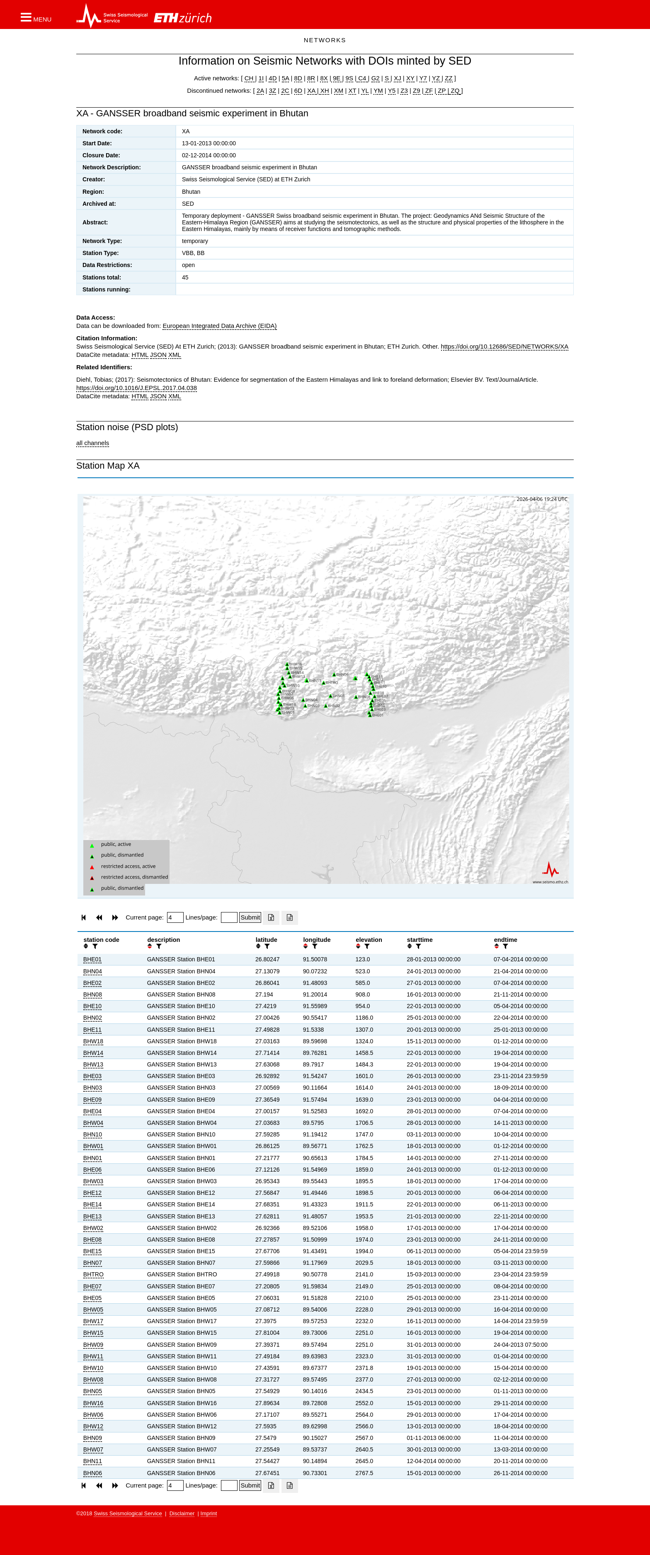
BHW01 (93, 1146)
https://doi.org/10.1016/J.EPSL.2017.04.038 (136, 387)
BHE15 (92, 1251)
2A (260, 90)
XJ (397, 78)
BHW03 (93, 1181)
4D (272, 78)
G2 (375, 78)
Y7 (423, 78)
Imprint (209, 1513)
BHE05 (92, 1298)
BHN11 (92, 1461)
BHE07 (92, 1286)
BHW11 (93, 1356)
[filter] (94, 946)
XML (174, 354)
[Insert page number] (175, 917)
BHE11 (92, 1029)
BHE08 (92, 1239)
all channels (92, 442)
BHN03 (92, 1087)
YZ (436, 78)
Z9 (416, 90)
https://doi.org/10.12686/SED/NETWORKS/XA (505, 346)
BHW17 (93, 1321)
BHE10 (92, 1006)
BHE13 (92, 1216)
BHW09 (93, 1344)
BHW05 (93, 1309)
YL (365, 90)
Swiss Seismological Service (128, 1513)
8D (298, 78)
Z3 (404, 90)
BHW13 (93, 1064)
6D (298, 90)
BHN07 (92, 1262)
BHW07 (93, 1449)
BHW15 (93, 1332)
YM (378, 90)
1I (261, 78)
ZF (428, 90)
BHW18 (93, 1041)
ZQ (454, 90)
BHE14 (92, 1204)
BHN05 (92, 1391)
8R (311, 78)
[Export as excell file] (271, 918)
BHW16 (93, 1403)
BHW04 (93, 1122)
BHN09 (92, 1438)
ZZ (448, 78)
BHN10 (92, 1134)
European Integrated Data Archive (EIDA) (219, 325)
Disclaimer (182, 1513)
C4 (362, 78)
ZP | (442, 90)
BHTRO (93, 1274)
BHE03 (92, 1076)
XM (339, 90)
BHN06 (92, 1473)
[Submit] (250, 917)
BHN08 (92, 994)
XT (353, 90)
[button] (36, 17)
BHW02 (93, 1228)
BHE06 (92, 1169)
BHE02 (92, 983)
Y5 (391, 90)
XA (312, 90)
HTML (139, 354)
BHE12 (92, 1192)
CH (250, 78)
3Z (272, 90)
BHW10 (93, 1368)
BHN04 (92, 971)
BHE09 (92, 1099)
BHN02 (92, 1017)
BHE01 (92, 959)
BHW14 (93, 1053)
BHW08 (93, 1379)
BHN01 (92, 1158)
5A (285, 78)
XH (324, 90)
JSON (158, 354)
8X (323, 78)
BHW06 (93, 1414)
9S (349, 78)
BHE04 (92, 1111)
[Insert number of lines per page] (229, 917)
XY (410, 78)
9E (336, 78)
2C (285, 90)
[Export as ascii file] (289, 918)
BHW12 (93, 1426)
